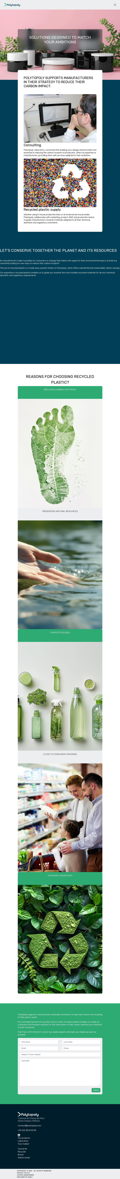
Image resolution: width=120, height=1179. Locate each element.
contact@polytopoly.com (29, 1125)
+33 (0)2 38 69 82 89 (27, 1130)
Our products (24, 1138)
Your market (23, 1144)
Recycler (22, 1151)
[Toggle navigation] (115, 5)
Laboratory (23, 1141)
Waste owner (24, 1157)
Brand (20, 1154)
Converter (22, 1148)
